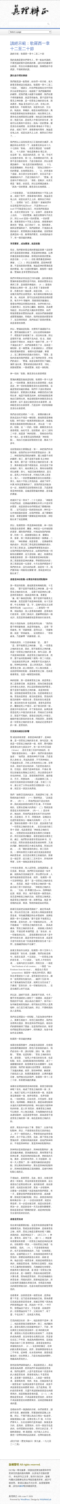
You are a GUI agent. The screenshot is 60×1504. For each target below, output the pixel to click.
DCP (21, 1486)
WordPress (25, 1499)
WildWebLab (45, 1499)
